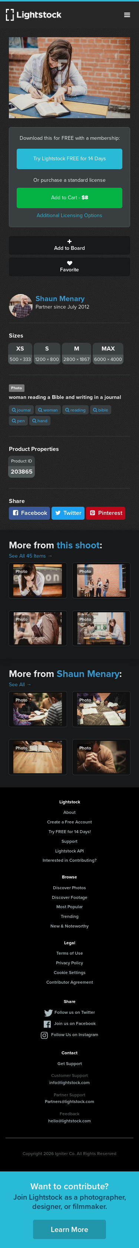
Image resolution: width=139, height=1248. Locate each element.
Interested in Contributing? (70, 860)
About (69, 812)
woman (48, 410)
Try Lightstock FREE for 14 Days (69, 158)
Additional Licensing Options (69, 215)
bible (100, 410)
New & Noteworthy (69, 926)
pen (18, 420)
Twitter (68, 513)
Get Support (69, 1063)
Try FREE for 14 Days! (70, 831)
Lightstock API (69, 851)
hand (39, 420)
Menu (127, 15)
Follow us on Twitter (74, 1012)
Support (69, 841)
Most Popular (69, 906)
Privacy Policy (69, 963)
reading (75, 410)
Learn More (69, 1229)
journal (21, 410)
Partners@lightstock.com (69, 1101)
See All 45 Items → (31, 556)
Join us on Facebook (75, 1023)
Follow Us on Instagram (74, 1034)
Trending (70, 916)
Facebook (29, 513)
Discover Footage (69, 897)
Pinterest (105, 513)
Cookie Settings (70, 972)
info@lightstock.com (69, 1082)
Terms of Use (69, 953)
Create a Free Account (69, 822)
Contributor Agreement (69, 982)
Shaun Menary (60, 298)
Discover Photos (69, 887)
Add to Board (69, 245)
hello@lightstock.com (69, 1121)
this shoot (78, 545)
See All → (20, 685)
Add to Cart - (69, 197)
